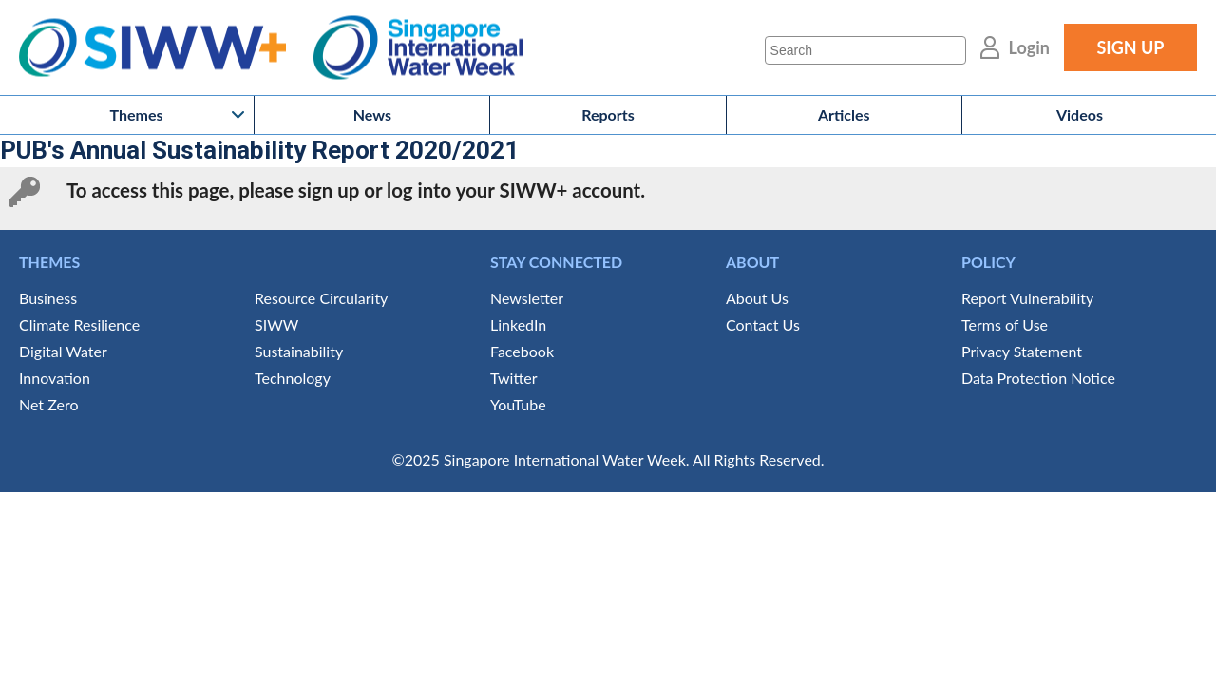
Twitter (514, 378)
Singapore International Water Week (418, 48)
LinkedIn (518, 324)
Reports (608, 114)
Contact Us (763, 324)
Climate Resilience (79, 324)
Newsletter (526, 298)
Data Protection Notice (1038, 378)
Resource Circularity (321, 298)
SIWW (276, 324)
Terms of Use (1004, 324)
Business (48, 298)
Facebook (522, 351)
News (372, 114)
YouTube (518, 404)
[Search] (865, 50)
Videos (1079, 114)
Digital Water (63, 351)
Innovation (54, 378)
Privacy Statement (1021, 351)
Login (1029, 47)
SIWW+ (162, 48)
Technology (293, 378)
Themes (136, 114)
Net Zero (48, 404)
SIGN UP (1130, 47)
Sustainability (299, 351)
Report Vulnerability (1027, 298)
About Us (757, 298)
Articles (844, 114)
